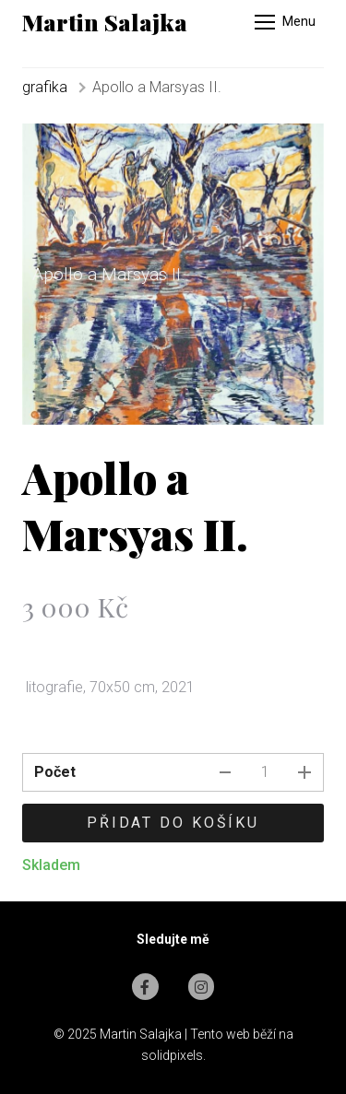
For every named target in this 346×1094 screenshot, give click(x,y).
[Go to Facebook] (145, 986)
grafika (44, 87)
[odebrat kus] (225, 772)
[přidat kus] (304, 772)
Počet (55, 772)
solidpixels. (173, 1055)
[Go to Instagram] (201, 986)
